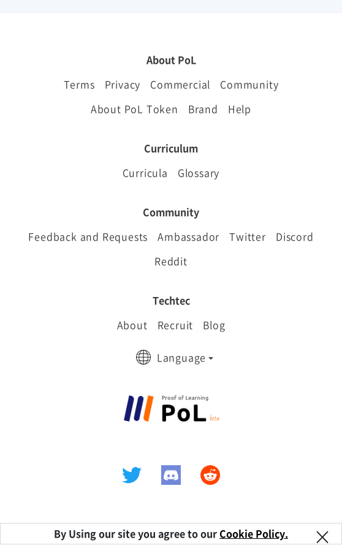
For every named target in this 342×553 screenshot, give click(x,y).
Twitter (247, 236)
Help (239, 108)
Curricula (145, 172)
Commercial (180, 84)
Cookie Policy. (253, 533)
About (132, 324)
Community (249, 84)
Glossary (198, 172)
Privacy (123, 84)
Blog (214, 324)
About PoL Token (134, 108)
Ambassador (188, 236)
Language (181, 357)
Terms (79, 84)
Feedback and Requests (88, 236)
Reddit (171, 260)
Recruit (176, 324)
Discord (295, 236)
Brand (203, 108)
